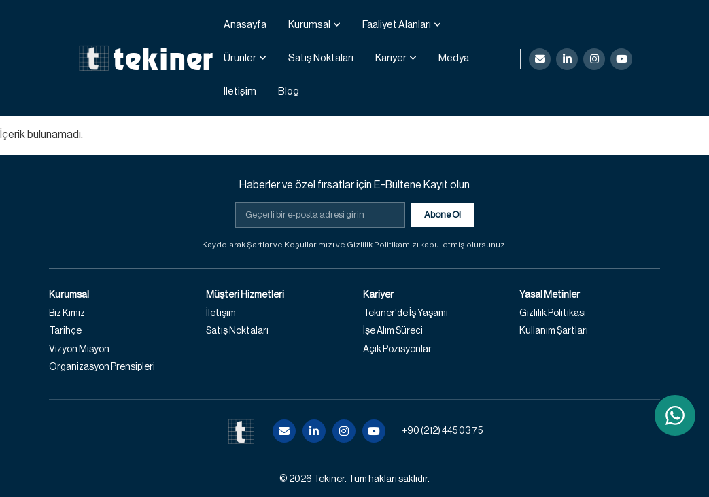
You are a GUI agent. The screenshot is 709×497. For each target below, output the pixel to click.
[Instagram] (594, 59)
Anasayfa (245, 25)
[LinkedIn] (567, 59)
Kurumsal (309, 25)
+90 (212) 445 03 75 (442, 431)
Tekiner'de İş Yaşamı (405, 313)
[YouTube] (621, 59)
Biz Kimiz (67, 313)
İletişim (240, 91)
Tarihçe (65, 331)
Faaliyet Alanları (396, 25)
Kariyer (391, 58)
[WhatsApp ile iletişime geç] (675, 415)
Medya (453, 58)
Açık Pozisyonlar (397, 349)
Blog (288, 91)
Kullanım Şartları (553, 331)
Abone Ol (442, 214)
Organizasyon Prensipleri (102, 367)
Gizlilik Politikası (552, 313)
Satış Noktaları (320, 58)
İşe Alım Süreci (393, 331)
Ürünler (240, 58)
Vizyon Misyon (79, 349)
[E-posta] (540, 59)
